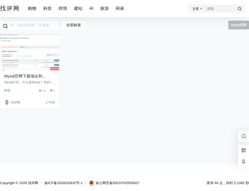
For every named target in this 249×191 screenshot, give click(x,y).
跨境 (63, 8)
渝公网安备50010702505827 (114, 183)
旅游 (104, 8)
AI (91, 8)
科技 (47, 8)
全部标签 (73, 25)
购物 (32, 8)
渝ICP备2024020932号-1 (63, 183)
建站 (78, 8)
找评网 (32, 183)
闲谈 (120, 8)
